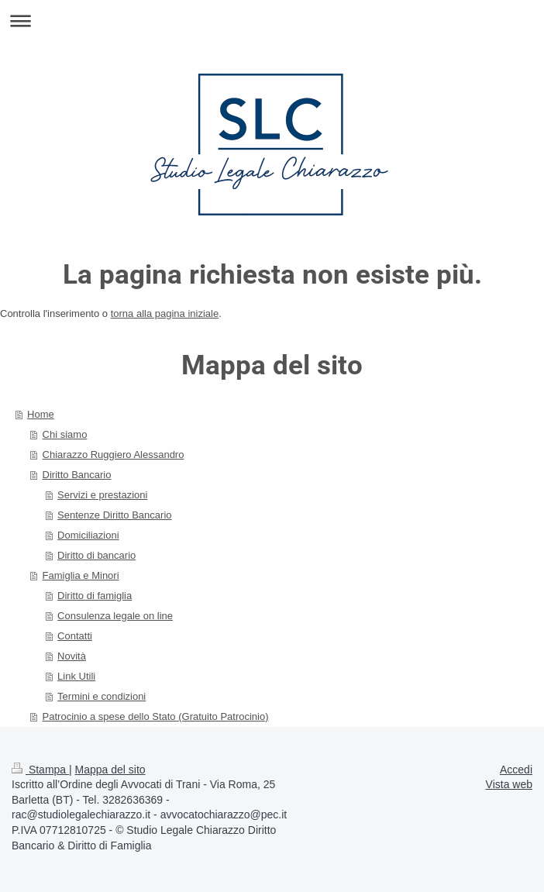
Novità (71, 656)
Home (40, 414)
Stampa (40, 769)
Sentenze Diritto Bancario (114, 515)
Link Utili (76, 676)
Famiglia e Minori (81, 575)
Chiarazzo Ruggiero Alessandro (113, 454)
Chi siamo (65, 434)
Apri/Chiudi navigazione (272, 20)
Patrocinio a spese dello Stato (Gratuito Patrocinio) (156, 716)
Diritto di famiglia (94, 595)
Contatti (74, 636)
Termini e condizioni (101, 696)
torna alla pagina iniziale (165, 313)
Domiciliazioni (88, 535)
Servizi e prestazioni (102, 495)
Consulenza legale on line (115, 616)
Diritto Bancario (77, 474)
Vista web (509, 784)
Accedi (516, 769)
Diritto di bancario (96, 555)
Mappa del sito (110, 769)
